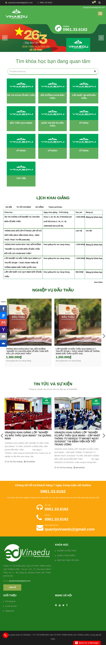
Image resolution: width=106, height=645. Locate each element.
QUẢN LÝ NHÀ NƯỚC (66, 555)
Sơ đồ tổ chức (11, 606)
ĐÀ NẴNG (40, 207)
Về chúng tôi (10, 601)
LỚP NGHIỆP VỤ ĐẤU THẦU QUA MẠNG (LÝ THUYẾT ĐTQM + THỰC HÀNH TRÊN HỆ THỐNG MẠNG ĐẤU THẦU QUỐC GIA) (22, 262)
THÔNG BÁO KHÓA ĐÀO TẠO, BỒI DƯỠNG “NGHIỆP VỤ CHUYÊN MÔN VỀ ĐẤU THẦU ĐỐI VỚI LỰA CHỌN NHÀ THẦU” (22, 248)
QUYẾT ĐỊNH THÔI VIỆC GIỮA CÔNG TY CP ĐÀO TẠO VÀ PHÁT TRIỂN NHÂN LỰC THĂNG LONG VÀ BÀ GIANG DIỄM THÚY (28, 437)
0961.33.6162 (46, 3)
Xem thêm (98, 282)
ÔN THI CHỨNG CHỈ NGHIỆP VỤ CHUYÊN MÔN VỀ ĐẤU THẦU (27, 350)
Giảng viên (9, 611)
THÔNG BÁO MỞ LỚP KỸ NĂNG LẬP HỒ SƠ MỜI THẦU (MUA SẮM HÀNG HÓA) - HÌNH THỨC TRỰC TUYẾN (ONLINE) (23, 235)
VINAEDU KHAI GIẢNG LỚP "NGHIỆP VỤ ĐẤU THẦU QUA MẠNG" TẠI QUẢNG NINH (77, 435)
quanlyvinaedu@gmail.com (20, 3)
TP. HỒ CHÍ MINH (23, 207)
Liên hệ (12, 587)
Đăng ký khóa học (94, 217)
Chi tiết (89, 231)
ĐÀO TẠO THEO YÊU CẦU (68, 560)
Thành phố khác (55, 207)
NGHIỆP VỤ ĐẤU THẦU (66, 551)
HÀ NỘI (9, 207)
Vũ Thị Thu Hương (13, 461)
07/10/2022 (79, 462)
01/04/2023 (29, 461)
